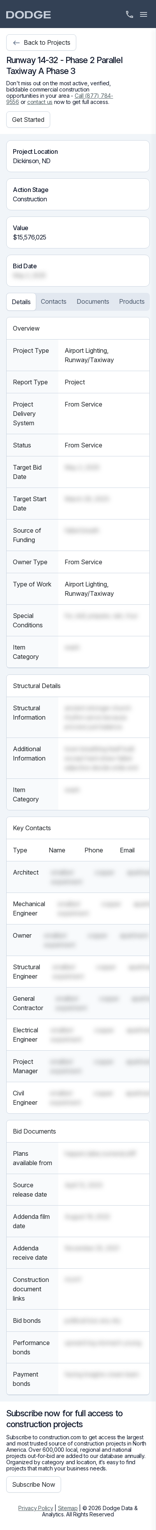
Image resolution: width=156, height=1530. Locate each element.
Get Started (28, 119)
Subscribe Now (33, 1484)
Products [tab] (132, 301)
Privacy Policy (35, 1508)
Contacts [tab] (54, 301)
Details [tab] (21, 302)
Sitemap (68, 1508)
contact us (40, 102)
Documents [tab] (93, 301)
